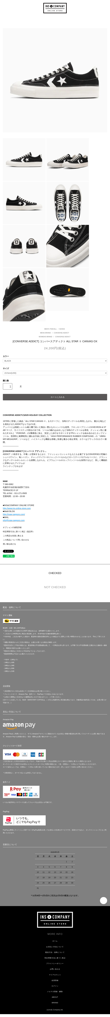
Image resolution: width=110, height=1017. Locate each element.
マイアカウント (55, 975)
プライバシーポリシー (55, 963)
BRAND (55, 1003)
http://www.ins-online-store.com (17, 508)
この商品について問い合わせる (16, 540)
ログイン (55, 986)
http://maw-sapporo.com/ (14, 514)
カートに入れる (54, 397)
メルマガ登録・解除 (55, 991)
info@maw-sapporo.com (14, 520)
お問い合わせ (55, 969)
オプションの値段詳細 (12, 527)
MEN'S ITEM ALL (50, 329)
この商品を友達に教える (13, 536)
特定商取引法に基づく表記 (55, 958)
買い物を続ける (9, 544)
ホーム (55, 941)
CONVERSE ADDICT (61, 333)
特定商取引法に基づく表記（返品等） (19, 532)
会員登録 (55, 980)
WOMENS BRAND (46, 337)
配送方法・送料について (54, 952)
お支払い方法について (55, 947)
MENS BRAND (45, 333)
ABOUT (55, 997)
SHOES (62, 329)
